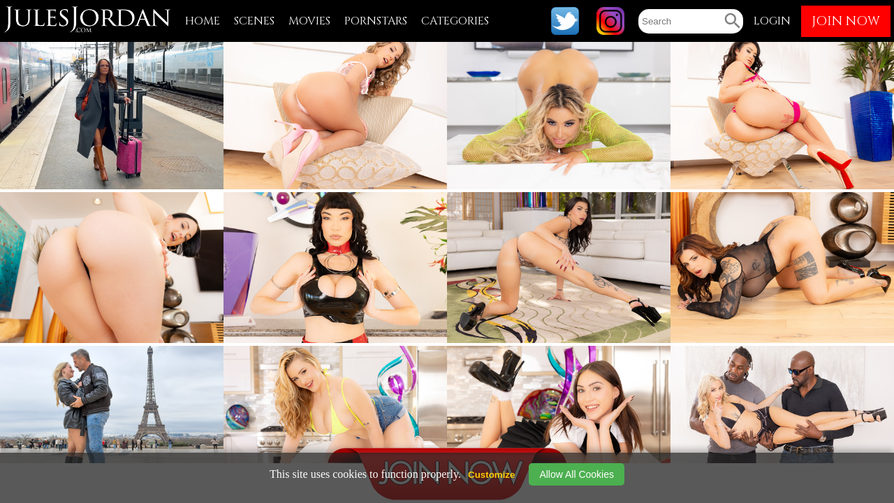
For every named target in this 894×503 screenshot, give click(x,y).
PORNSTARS (375, 21)
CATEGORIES (455, 21)
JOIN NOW (846, 21)
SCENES (254, 21)
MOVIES (309, 21)
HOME (202, 21)
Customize (491, 474)
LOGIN (772, 21)
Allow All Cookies (576, 474)
